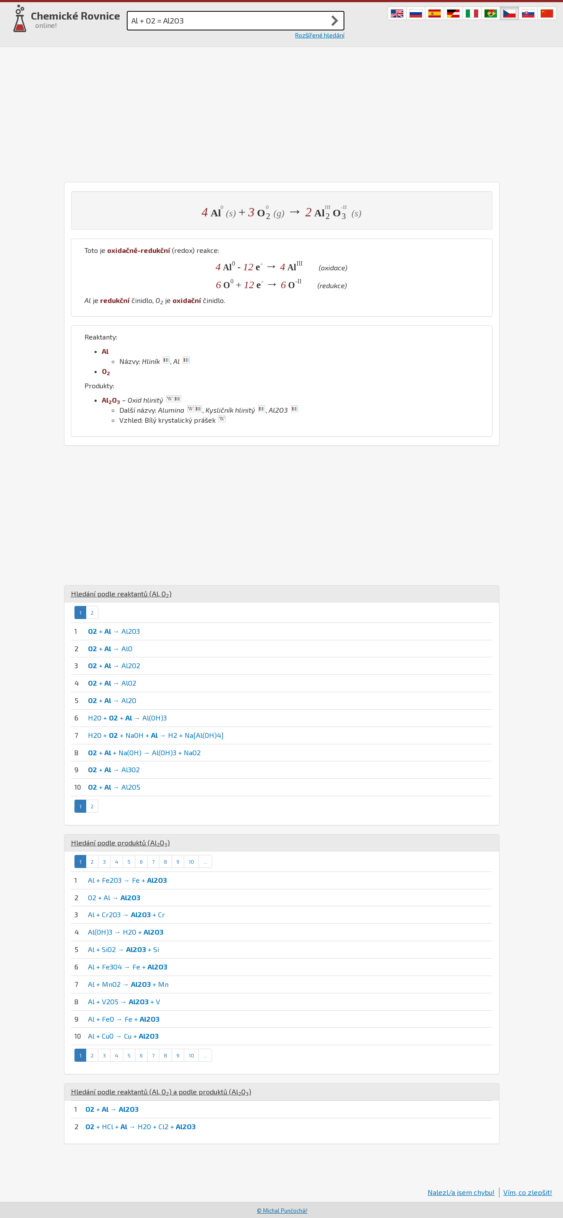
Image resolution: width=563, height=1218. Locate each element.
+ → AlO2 (112, 683)
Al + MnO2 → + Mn (128, 984)
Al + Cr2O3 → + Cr (126, 914)
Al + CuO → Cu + (123, 1036)
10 (191, 861)
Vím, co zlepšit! (527, 1192)
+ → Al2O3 (114, 631)
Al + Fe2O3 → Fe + (127, 880)
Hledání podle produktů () (120, 842)
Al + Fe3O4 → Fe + (127, 966)
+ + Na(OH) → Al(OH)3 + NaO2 (144, 752)
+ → (111, 1109)
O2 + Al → (114, 897)
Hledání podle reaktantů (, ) (121, 593)
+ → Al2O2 (114, 665)
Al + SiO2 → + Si (123, 949)
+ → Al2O (112, 700)
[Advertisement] (281, 112)
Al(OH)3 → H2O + (125, 932)
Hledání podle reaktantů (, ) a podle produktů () (161, 1091)
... (205, 861)
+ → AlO (110, 648)
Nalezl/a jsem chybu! (461, 1192)
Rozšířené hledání (319, 35)
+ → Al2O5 (114, 787)
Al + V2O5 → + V (124, 1001)
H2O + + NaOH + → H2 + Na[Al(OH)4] (156, 735)
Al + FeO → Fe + (123, 1019)
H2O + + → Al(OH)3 (127, 717)
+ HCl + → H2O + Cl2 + (140, 1126)
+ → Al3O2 (114, 769)
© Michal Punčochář (282, 1210)
